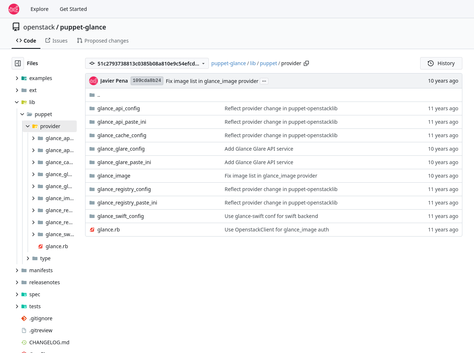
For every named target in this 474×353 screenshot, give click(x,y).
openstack (39, 27)
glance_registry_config (124, 189)
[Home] (14, 9)
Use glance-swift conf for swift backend (271, 216)
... (264, 80)
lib (253, 63)
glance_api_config (118, 108)
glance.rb (108, 229)
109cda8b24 (147, 80)
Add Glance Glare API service (258, 148)
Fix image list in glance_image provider (212, 81)
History (441, 63)
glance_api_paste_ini (121, 121)
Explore (39, 8)
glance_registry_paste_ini (127, 202)
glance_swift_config (120, 216)
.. (94, 94)
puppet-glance (83, 27)
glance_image (114, 175)
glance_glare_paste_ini (124, 162)
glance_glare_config (121, 148)
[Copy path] (306, 63)
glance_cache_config (122, 135)
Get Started (73, 8)
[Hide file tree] (18, 63)
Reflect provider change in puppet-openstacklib (280, 108)
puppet (268, 63)
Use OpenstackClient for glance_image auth (276, 229)
